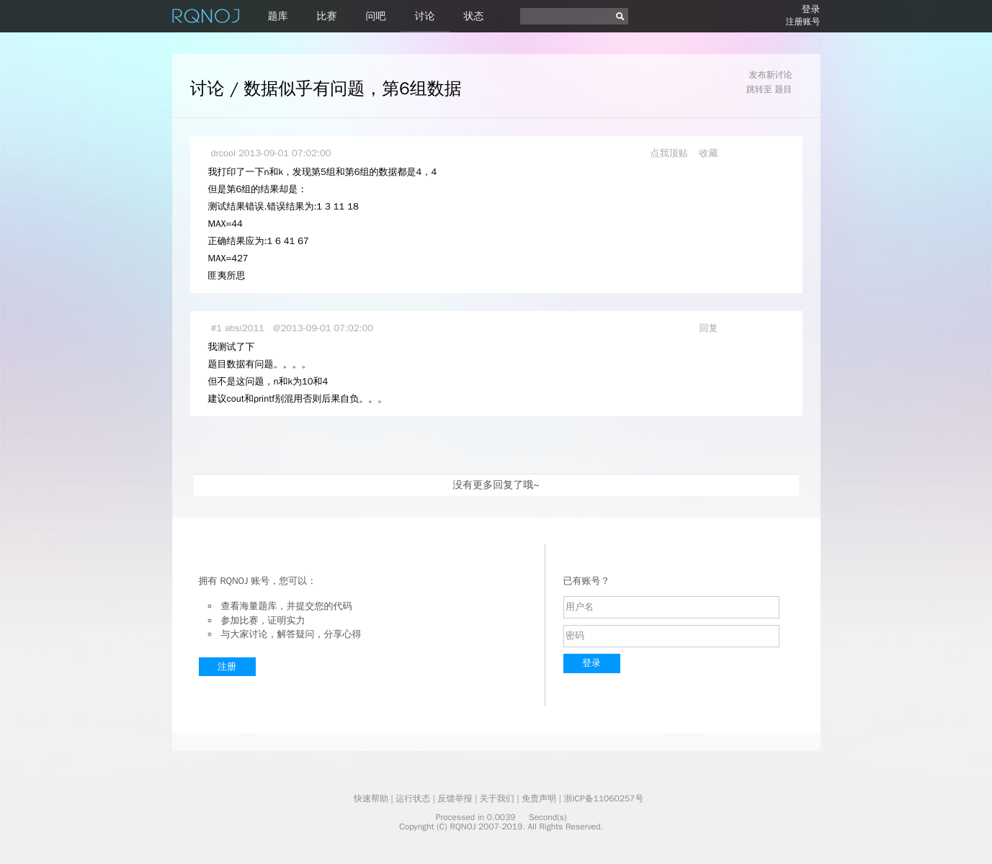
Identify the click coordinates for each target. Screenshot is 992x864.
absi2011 (244, 328)
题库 (278, 16)
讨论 (425, 16)
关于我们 (497, 798)
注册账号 (803, 21)
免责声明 (539, 798)
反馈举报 (455, 798)
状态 (474, 16)
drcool (223, 153)
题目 (783, 89)
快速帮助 (371, 798)
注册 (227, 666)
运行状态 (413, 798)
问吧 (376, 16)
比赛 (327, 16)
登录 (811, 9)
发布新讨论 (770, 75)
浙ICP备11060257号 (603, 798)
